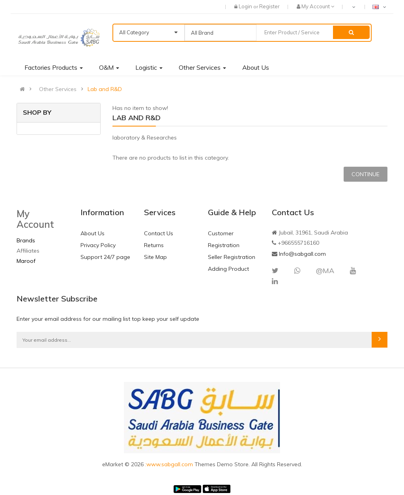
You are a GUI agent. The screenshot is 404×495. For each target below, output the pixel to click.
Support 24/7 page (105, 257)
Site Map (155, 257)
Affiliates (28, 250)
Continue (366, 174)
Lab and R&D (105, 89)
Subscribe (379, 340)
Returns (154, 245)
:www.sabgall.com (170, 464)
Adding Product (228, 268)
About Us (92, 233)
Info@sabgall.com (302, 253)
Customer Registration (223, 239)
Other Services (58, 89)
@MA (325, 270)
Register (269, 6)
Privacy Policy (98, 245)
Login (246, 6)
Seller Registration (231, 257)
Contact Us (158, 233)
